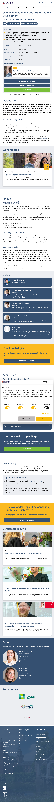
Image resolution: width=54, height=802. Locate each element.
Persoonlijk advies (27, 85)
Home (4, 7)
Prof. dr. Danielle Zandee (20, 303)
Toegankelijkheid (41, 734)
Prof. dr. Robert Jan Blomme (21, 290)
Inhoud (17, 95)
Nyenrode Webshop (42, 759)
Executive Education (13, 24)
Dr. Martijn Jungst (18, 280)
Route (4, 769)
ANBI (37, 752)
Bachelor (22, 733)
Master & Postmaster (25, 735)
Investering (38, 95)
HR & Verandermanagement (29, 24)
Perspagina (39, 757)
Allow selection (26, 418)
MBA (5, 24)
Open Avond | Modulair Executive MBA (26, 71)
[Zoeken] (39, 3)
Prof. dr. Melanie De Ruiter (21, 316)
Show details (45, 413)
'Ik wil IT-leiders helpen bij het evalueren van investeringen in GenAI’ (27, 590)
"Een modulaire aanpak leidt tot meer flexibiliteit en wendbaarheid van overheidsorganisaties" (23, 625)
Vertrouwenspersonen (43, 741)
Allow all (43, 418)
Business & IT (44, 138)
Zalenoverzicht (40, 749)
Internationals (40, 754)
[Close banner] (51, 382)
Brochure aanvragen (27, 81)
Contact (50, 605)
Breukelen (22, 59)
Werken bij (39, 744)
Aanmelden (27, 90)
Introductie (7, 95)
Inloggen (38, 746)
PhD (20, 743)
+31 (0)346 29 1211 (8, 773)
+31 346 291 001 (24, 656)
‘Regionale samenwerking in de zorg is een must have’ (24, 553)
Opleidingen (9, 7)
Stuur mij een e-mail (25, 659)
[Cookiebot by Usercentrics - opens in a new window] (41, 382)
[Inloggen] (42, 3)
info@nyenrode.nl (8, 777)
